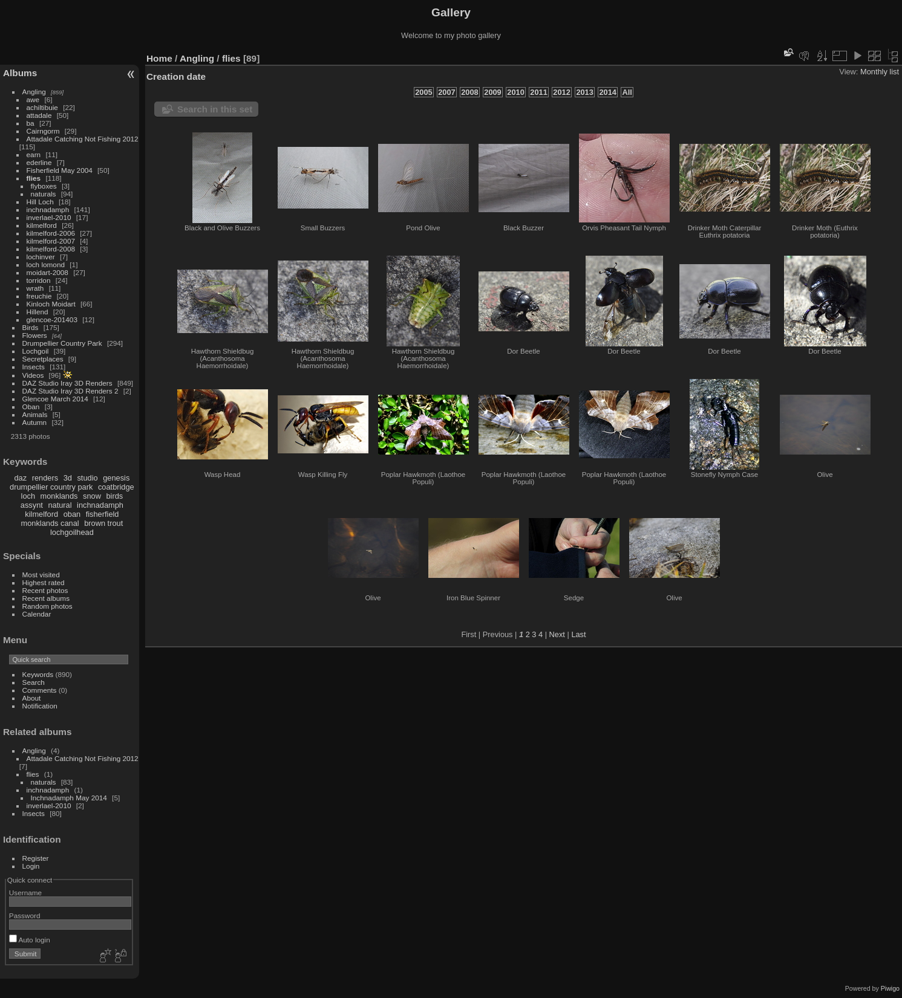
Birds (30, 327)
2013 (584, 92)
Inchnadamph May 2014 (69, 798)
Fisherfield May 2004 (60, 170)
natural (59, 505)
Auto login (29, 940)
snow (92, 496)
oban (72, 514)
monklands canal (50, 523)
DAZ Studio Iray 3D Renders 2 (70, 391)
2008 (469, 92)
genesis (116, 477)
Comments (39, 690)
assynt (32, 505)
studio (87, 477)
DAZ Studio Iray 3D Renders (67, 383)
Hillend (37, 312)
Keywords (38, 674)
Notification (39, 706)
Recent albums (46, 598)
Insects (33, 367)
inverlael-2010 (49, 217)
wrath (35, 288)
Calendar (36, 614)
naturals (43, 194)
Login (31, 866)
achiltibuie (42, 107)
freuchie (39, 296)
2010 (515, 92)
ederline (39, 162)
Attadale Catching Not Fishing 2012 (83, 139)
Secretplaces (43, 359)
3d (68, 477)
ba (30, 123)
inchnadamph (48, 209)
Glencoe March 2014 (55, 399)
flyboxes (44, 186)
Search (33, 682)
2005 (423, 92)
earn (34, 154)
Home (159, 58)
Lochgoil (35, 351)
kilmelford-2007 (51, 241)
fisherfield (102, 514)
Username (25, 892)
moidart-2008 (47, 272)
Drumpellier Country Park (62, 343)
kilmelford (42, 225)
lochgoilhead (72, 532)
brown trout (103, 523)
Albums (20, 73)
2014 (607, 92)
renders (45, 477)
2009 (492, 92)
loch (28, 496)
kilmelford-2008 (51, 249)
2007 (446, 92)
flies (34, 178)
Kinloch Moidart (51, 304)
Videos (33, 375)
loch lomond (46, 264)
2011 (538, 92)
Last (578, 634)
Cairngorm (43, 131)
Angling (34, 92)
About (31, 698)
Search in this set (214, 109)
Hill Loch (40, 202)
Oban (31, 406)
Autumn (34, 422)
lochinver (41, 257)
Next (557, 634)
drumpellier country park (51, 486)
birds (114, 496)
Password (25, 915)
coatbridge (116, 486)
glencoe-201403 (52, 319)
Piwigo (890, 988)
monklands (59, 496)
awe (33, 99)
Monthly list (879, 71)
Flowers (34, 335)
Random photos (47, 606)
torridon (39, 280)
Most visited (41, 574)
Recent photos (45, 590)
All (627, 92)
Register (35, 858)
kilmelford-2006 (51, 233)
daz (21, 477)
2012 (561, 92)
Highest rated (43, 582)
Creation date (176, 76)
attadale (39, 115)
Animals (35, 414)
